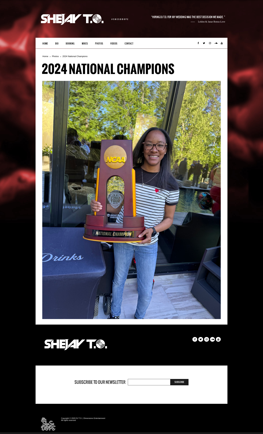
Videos (113, 43)
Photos (99, 43)
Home (45, 43)
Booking (70, 43)
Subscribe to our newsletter (99, 382)
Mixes (85, 43)
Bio (57, 43)
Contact (129, 43)
